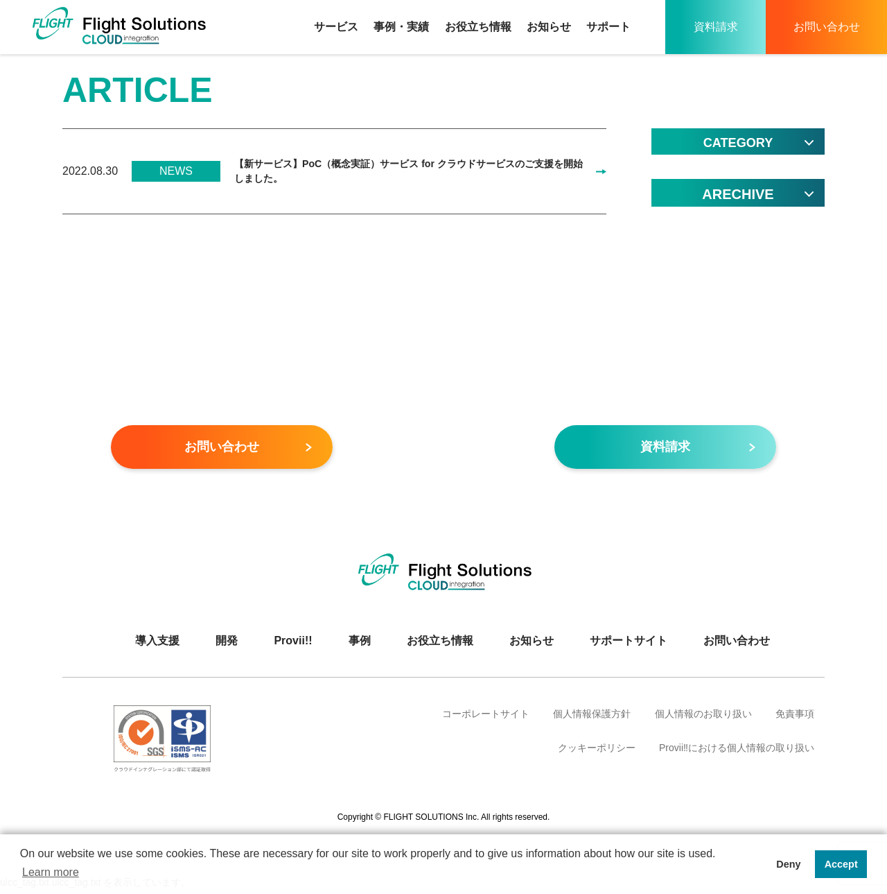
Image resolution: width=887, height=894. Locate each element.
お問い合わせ (826, 27)
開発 (227, 645)
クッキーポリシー (596, 751)
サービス (336, 27)
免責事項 (794, 717)
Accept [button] (841, 864)
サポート (608, 27)
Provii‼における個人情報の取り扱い (736, 751)
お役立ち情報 (478, 27)
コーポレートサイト (485, 717)
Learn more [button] (50, 872)
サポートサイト (628, 645)
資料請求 (716, 27)
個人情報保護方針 (592, 717)
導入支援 (157, 645)
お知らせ (549, 27)
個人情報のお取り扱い (703, 717)
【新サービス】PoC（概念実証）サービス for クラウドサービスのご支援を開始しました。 (405, 173)
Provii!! (293, 645)
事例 (360, 645)
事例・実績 (401, 27)
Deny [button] (788, 864)
